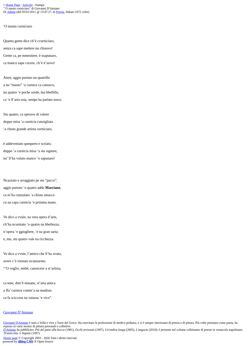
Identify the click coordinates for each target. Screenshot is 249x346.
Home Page (13, 5)
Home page (10, 338)
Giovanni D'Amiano (15, 322)
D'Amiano (9, 329)
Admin (11, 12)
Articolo (27, 5)
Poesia (60, 12)
